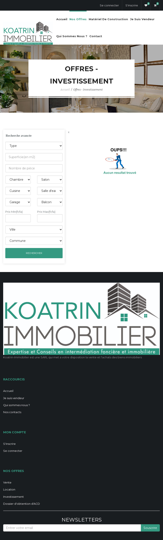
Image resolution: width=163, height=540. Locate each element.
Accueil (61, 19)
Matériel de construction (108, 19)
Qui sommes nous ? (71, 36)
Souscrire (150, 528)
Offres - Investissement (88, 89)
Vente (7, 482)
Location (9, 489)
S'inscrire (131, 5)
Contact (95, 36)
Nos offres (78, 19)
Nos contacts (12, 412)
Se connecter (109, 5)
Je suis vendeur (142, 19)
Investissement (13, 496)
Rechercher (34, 253)
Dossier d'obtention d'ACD (21, 503)
